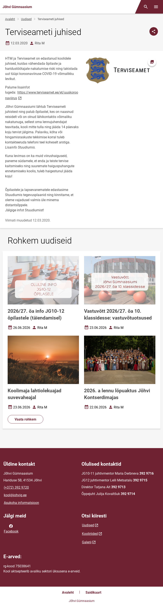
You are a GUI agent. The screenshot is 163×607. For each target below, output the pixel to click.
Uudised (26, 19)
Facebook (11, 528)
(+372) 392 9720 (16, 487)
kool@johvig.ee (15, 495)
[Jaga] (153, 31)
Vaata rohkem (25, 419)
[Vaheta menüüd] (156, 6)
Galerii (86, 542)
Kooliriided (90, 534)
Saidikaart (93, 592)
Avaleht (10, 19)
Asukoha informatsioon (21, 503)
